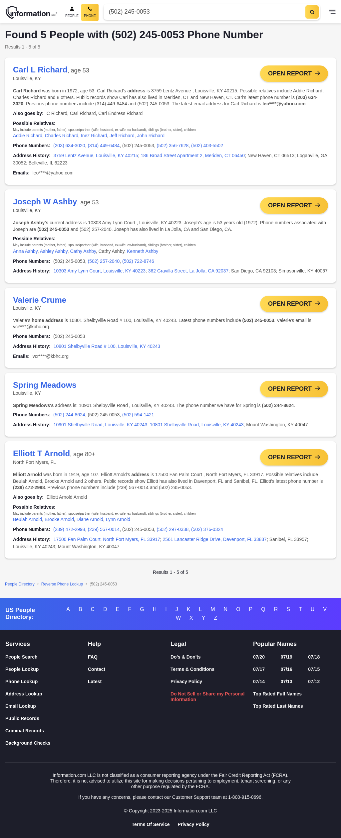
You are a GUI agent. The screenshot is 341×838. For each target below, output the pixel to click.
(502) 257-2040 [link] (104, 261)
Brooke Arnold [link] (59, 521)
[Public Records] (46, 718)
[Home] (31, 12)
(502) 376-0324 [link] (207, 531)
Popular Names (275, 644)
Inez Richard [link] (94, 135)
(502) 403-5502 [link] (207, 145)
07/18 (314, 657)
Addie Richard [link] (27, 135)
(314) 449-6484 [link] (104, 145)
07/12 (314, 681)
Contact (96, 669)
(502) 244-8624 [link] (69, 416)
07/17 (259, 669)
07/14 (259, 681)
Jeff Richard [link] (122, 135)
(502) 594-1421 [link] (138, 416)
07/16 (286, 669)
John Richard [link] (151, 135)
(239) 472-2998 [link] (69, 531)
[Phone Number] (204, 12)
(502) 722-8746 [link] (138, 261)
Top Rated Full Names (277, 693)
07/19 (286, 657)
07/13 (286, 681)
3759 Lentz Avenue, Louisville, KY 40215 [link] (96, 155)
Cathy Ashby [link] (83, 251)
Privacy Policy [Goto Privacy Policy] (193, 824)
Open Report (290, 73)
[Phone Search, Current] (90, 12)
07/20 (259, 657)
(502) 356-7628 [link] (173, 145)
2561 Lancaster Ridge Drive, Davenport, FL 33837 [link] (215, 541)
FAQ (93, 657)
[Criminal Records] (46, 731)
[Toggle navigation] (332, 12)
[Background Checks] (46, 743)
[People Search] (72, 12)
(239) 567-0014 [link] (104, 531)
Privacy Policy (186, 681)
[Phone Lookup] (46, 681)
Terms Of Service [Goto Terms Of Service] (151, 824)
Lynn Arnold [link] (118, 521)
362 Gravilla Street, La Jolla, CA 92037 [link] (188, 271)
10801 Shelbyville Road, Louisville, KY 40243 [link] (197, 426)
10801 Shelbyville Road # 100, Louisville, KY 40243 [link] (107, 347)
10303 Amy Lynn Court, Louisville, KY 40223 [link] (100, 271)
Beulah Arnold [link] (27, 521)
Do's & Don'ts (185, 657)
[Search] (312, 12)
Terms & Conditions (192, 669)
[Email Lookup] (46, 706)
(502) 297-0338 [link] (173, 531)
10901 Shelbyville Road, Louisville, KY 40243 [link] (101, 426)
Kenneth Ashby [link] (142, 251)
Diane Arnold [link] (90, 521)
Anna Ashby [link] (25, 251)
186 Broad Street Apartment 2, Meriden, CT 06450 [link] (193, 155)
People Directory (20, 586)
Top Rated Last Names (278, 706)
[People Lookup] (46, 669)
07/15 (314, 669)
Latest (95, 681)
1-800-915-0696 (244, 797)
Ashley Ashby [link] (54, 251)
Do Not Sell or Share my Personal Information (207, 696)
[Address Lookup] (46, 694)
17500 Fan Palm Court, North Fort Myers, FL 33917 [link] (107, 541)
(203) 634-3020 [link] (69, 145)
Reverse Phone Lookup (62, 586)
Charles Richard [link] (61, 135)
